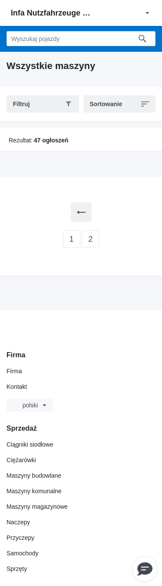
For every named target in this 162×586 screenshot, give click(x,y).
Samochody (22, 553)
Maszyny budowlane (33, 475)
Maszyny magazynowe (37, 506)
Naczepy (18, 522)
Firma (14, 371)
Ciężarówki (21, 460)
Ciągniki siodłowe (29, 444)
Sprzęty (16, 568)
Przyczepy (20, 537)
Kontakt (16, 386)
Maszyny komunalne (34, 491)
